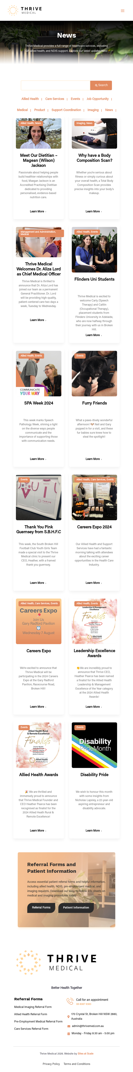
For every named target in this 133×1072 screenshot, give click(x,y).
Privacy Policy (51, 1064)
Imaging (80, 123)
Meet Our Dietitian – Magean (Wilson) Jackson (38, 161)
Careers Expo (38, 627)
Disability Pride (94, 708)
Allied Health (27, 123)
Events (94, 232)
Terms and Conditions (77, 1064)
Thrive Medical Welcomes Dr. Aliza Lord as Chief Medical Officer (38, 269)
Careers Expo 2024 (94, 519)
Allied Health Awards (38, 710)
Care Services (98, 471)
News (38, 123)
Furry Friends (94, 403)
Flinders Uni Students (94, 280)
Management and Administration (38, 232)
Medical (25, 234)
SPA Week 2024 (38, 403)
